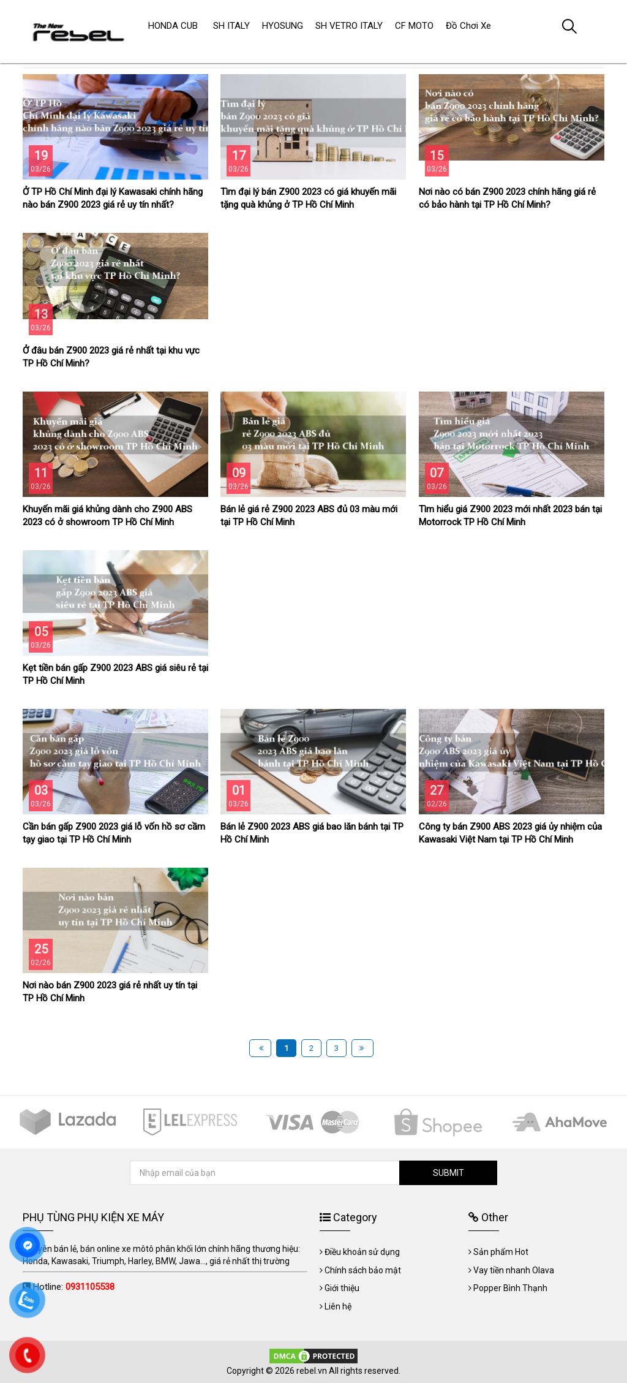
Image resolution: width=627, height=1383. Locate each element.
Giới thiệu (342, 1288)
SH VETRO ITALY (349, 25)
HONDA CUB (173, 25)
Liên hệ (338, 1306)
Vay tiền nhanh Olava (513, 1270)
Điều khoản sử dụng (362, 1252)
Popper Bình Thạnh (510, 1288)
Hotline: (74, 1286)
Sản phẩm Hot (500, 1252)
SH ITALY (231, 25)
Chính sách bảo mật (363, 1270)
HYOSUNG (282, 25)
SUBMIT (448, 1173)
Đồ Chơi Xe (468, 25)
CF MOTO (414, 25)
